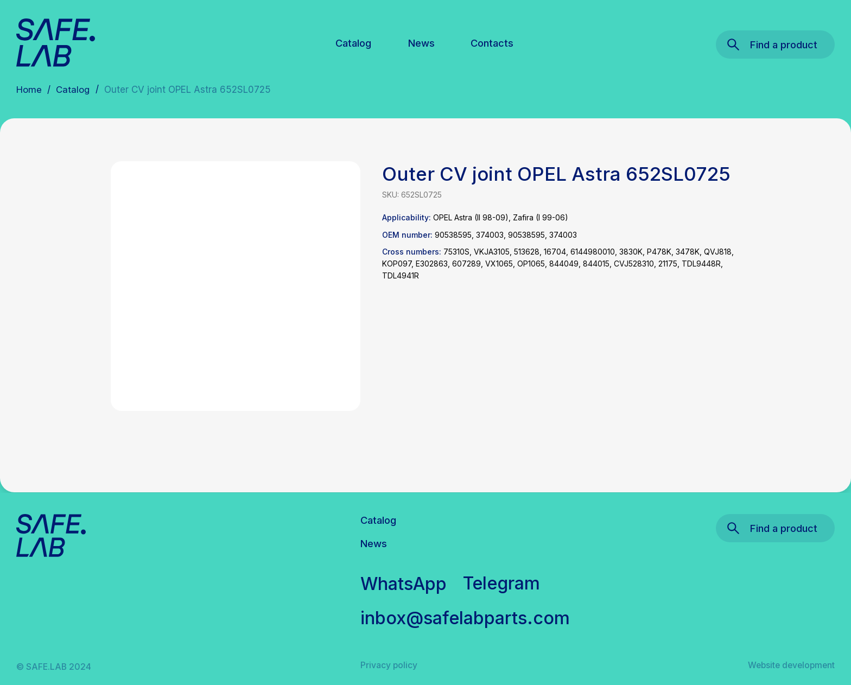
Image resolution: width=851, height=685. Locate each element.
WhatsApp (403, 583)
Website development (791, 665)
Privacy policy (388, 665)
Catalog (353, 43)
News (421, 43)
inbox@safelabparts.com (465, 618)
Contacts (492, 43)
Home (29, 89)
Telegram (502, 583)
